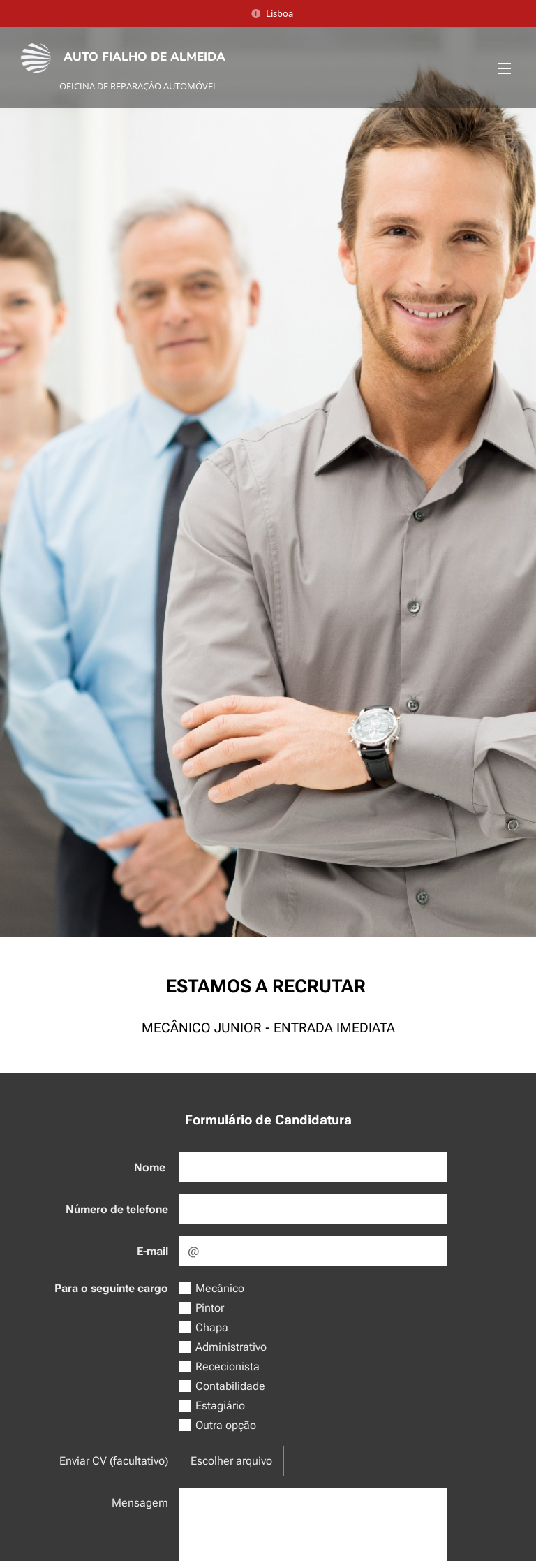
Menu (504, 68)
